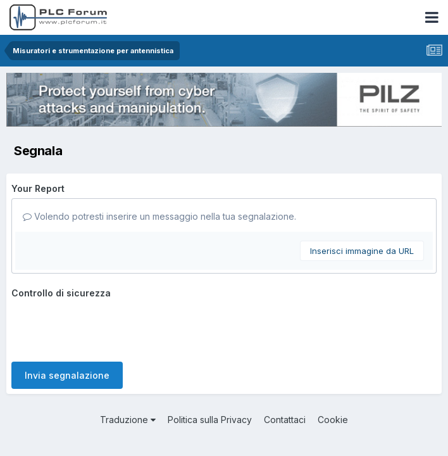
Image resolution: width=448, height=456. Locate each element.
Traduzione (128, 419)
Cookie (333, 419)
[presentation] (107, 327)
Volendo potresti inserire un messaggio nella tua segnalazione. (159, 216)
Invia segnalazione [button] (67, 375)
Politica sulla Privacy (210, 419)
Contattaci (285, 419)
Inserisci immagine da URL (362, 251)
